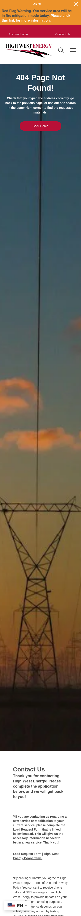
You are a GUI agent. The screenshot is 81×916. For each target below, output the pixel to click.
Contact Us (62, 34)
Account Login (18, 34)
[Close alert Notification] (75, 4)
